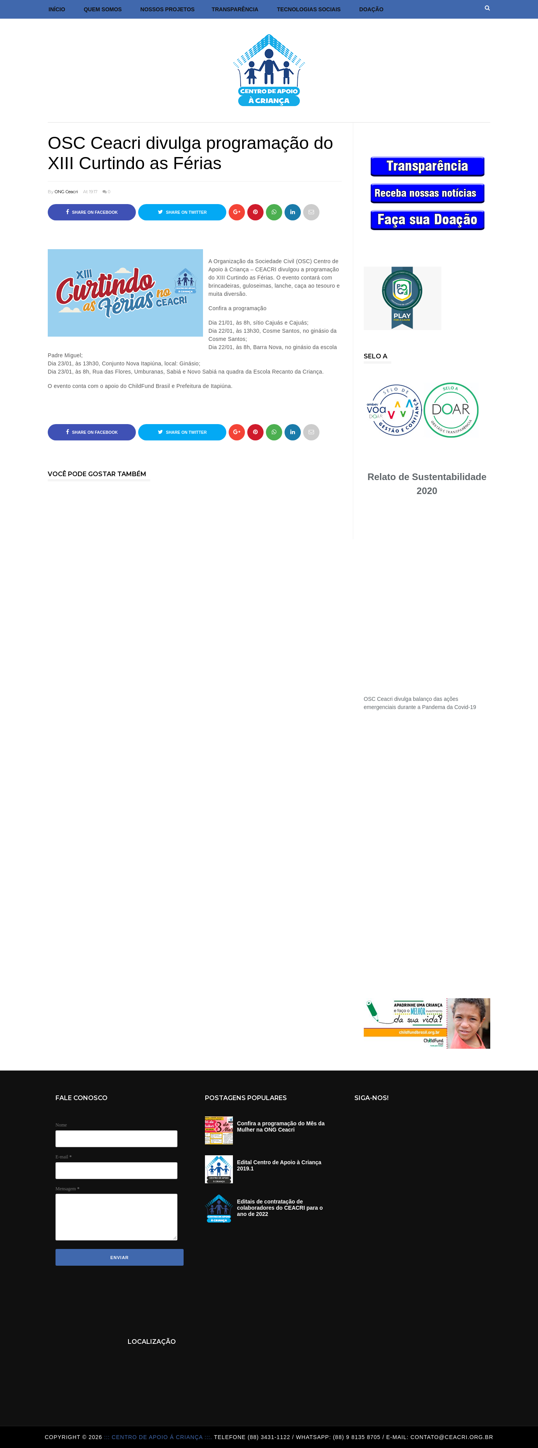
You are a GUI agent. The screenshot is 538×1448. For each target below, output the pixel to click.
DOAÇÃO (371, 9)
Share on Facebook (92, 212)
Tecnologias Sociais (309, 9)
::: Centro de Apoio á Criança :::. (159, 1437)
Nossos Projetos (168, 9)
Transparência (235, 9)
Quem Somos (103, 9)
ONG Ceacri (66, 191)
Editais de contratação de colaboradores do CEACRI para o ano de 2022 (280, 1207)
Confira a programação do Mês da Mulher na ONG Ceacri (281, 1126)
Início (57, 9)
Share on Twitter (182, 212)
